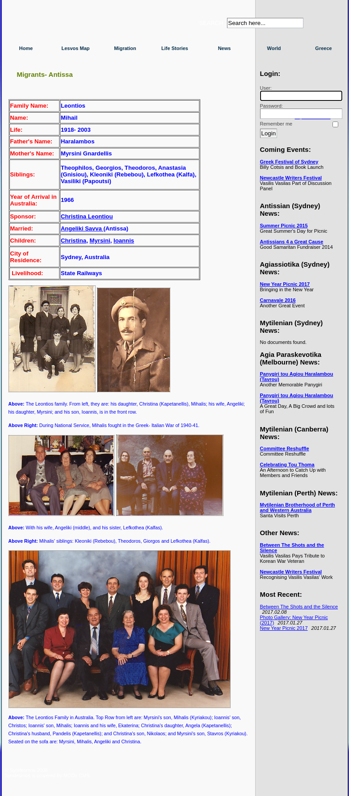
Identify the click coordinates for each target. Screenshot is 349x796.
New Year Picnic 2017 (285, 284)
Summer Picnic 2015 (284, 225)
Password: (300, 111)
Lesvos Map (76, 48)
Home (26, 48)
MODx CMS (76, 775)
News (224, 48)
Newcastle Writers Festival (291, 177)
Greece (323, 48)
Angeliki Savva (82, 228)
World (274, 48)
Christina (73, 240)
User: (300, 93)
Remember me (276, 123)
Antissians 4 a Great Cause (292, 241)
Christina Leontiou (87, 216)
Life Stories (174, 48)
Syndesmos (59, 26)
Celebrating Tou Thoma (287, 464)
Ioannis (124, 240)
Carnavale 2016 (278, 300)
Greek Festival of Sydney (289, 161)
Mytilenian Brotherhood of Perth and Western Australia (297, 507)
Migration (125, 48)
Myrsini (99, 240)
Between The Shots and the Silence (299, 606)
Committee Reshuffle (284, 448)
